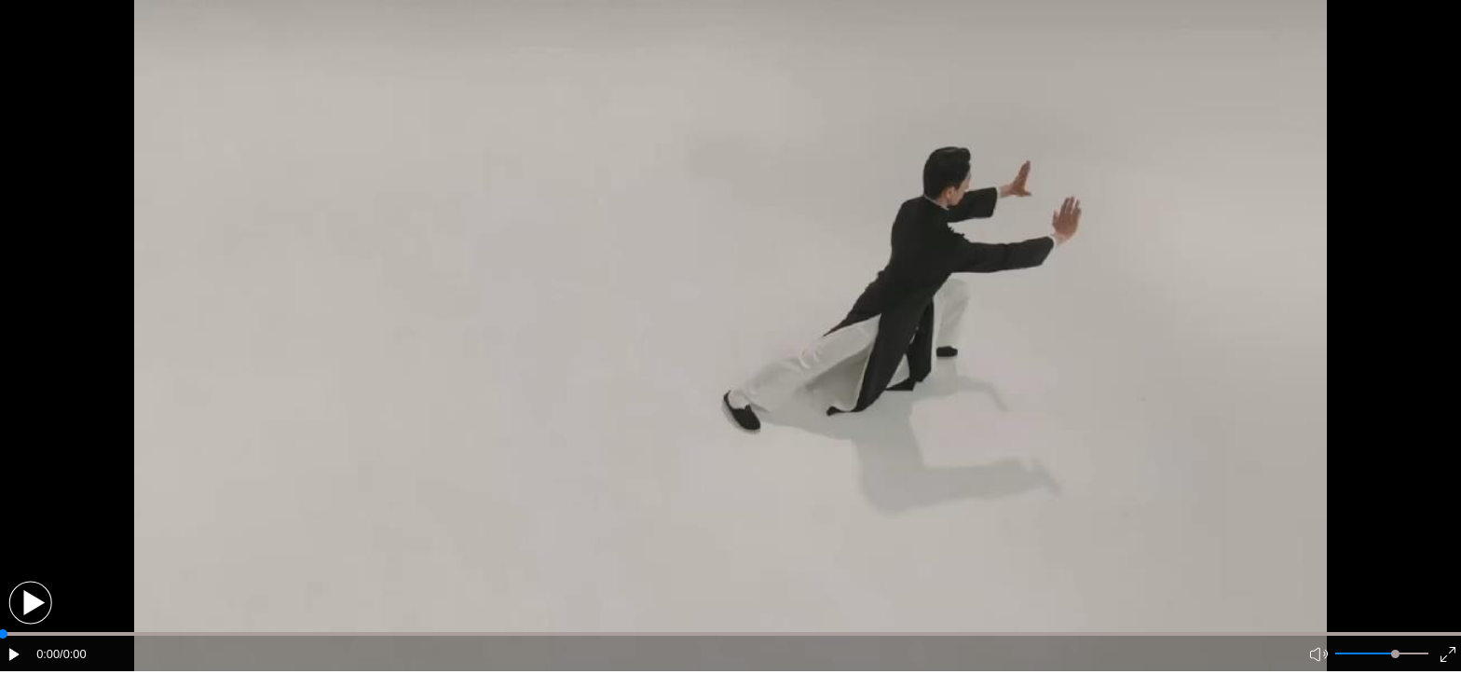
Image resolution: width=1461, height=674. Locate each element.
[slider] (1395, 654)
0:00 (48, 654)
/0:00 (73, 654)
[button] (30, 602)
